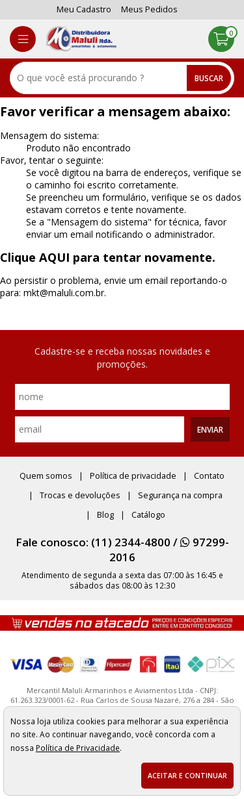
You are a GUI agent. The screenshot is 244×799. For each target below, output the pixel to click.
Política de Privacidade (78, 747)
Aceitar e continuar (187, 775)
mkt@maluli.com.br (63, 292)
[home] (81, 39)
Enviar (210, 429)
